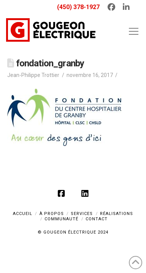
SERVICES (82, 213)
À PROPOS (52, 213)
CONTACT (97, 219)
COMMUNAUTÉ (61, 219)
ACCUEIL (22, 213)
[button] (132, 31)
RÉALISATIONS (116, 213)
